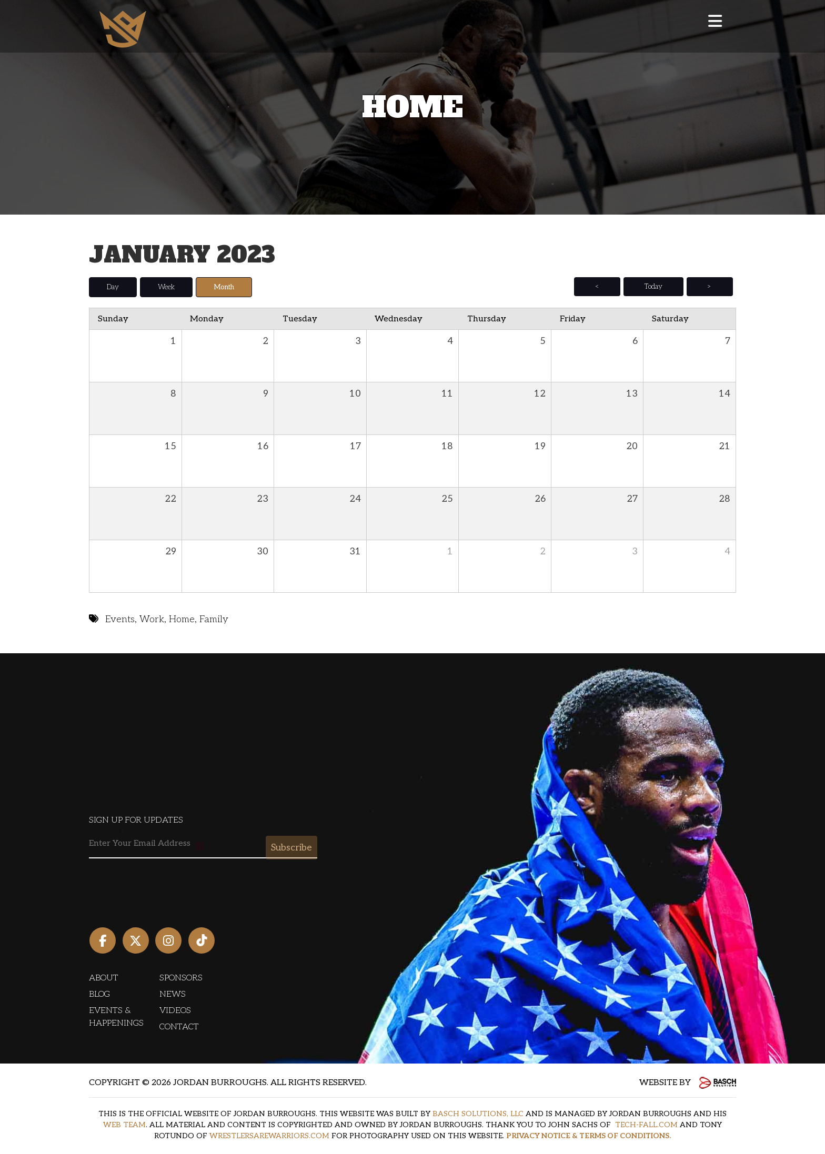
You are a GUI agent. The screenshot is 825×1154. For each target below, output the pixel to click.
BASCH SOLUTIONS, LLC (478, 1113)
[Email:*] (203, 843)
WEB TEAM (124, 1124)
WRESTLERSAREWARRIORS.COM (269, 1135)
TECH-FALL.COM (646, 1124)
